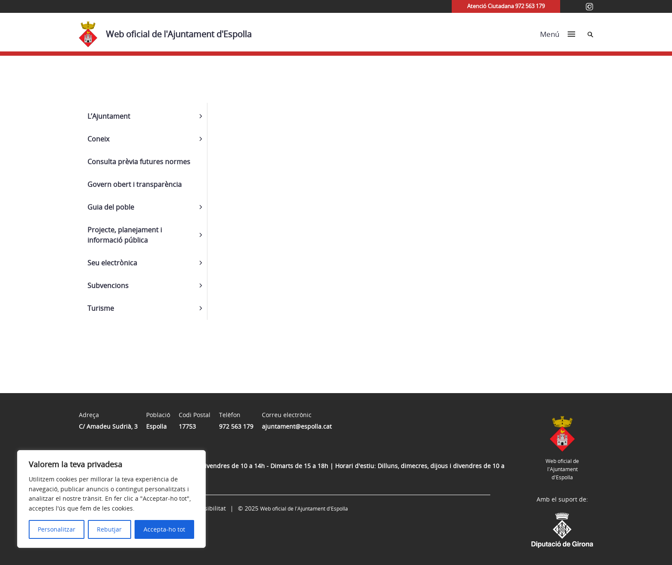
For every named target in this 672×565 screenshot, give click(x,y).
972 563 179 (236, 426)
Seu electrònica (112, 262)
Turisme (100, 308)
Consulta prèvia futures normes (138, 161)
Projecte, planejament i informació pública (124, 235)
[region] (111, 499)
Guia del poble (110, 207)
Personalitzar (56, 529)
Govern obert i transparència (134, 184)
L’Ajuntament (108, 116)
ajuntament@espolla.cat (297, 426)
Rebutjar (109, 529)
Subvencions (108, 285)
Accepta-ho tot (164, 529)
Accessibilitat (207, 508)
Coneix (98, 139)
